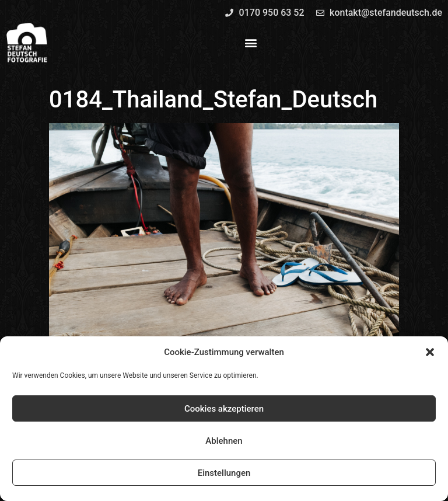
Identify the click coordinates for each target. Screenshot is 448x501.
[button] (430, 352)
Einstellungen (224, 473)
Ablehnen (223, 441)
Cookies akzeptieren (224, 408)
